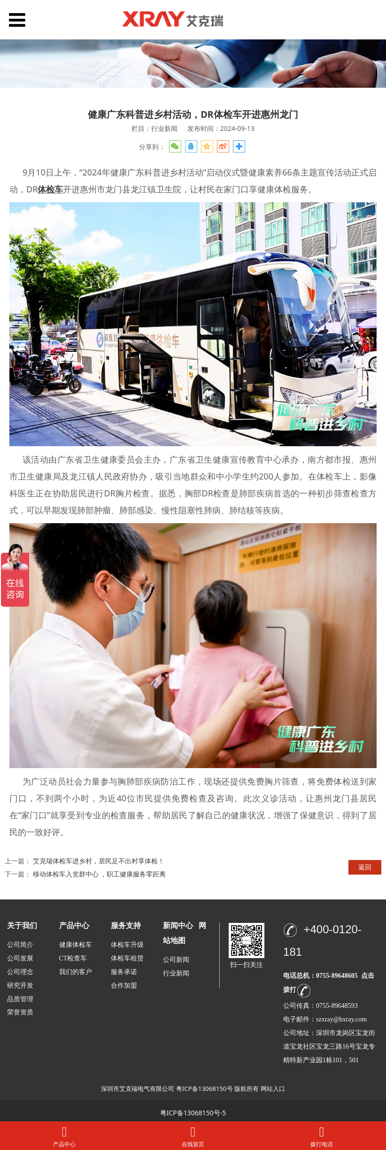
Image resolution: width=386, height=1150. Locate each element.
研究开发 (20, 985)
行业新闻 (176, 973)
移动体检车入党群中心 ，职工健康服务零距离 (99, 873)
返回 (364, 866)
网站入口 (273, 1088)
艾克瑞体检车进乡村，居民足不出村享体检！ (98, 860)
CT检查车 (73, 958)
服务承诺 (124, 971)
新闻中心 (178, 925)
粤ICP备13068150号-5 (193, 1112)
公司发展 (20, 958)
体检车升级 (127, 944)
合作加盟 (124, 985)
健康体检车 (75, 944)
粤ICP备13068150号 (204, 1088)
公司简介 (20, 944)
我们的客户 (75, 971)
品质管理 (20, 998)
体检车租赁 (127, 958)
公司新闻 (176, 959)
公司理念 (20, 971)
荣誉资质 (20, 1011)
